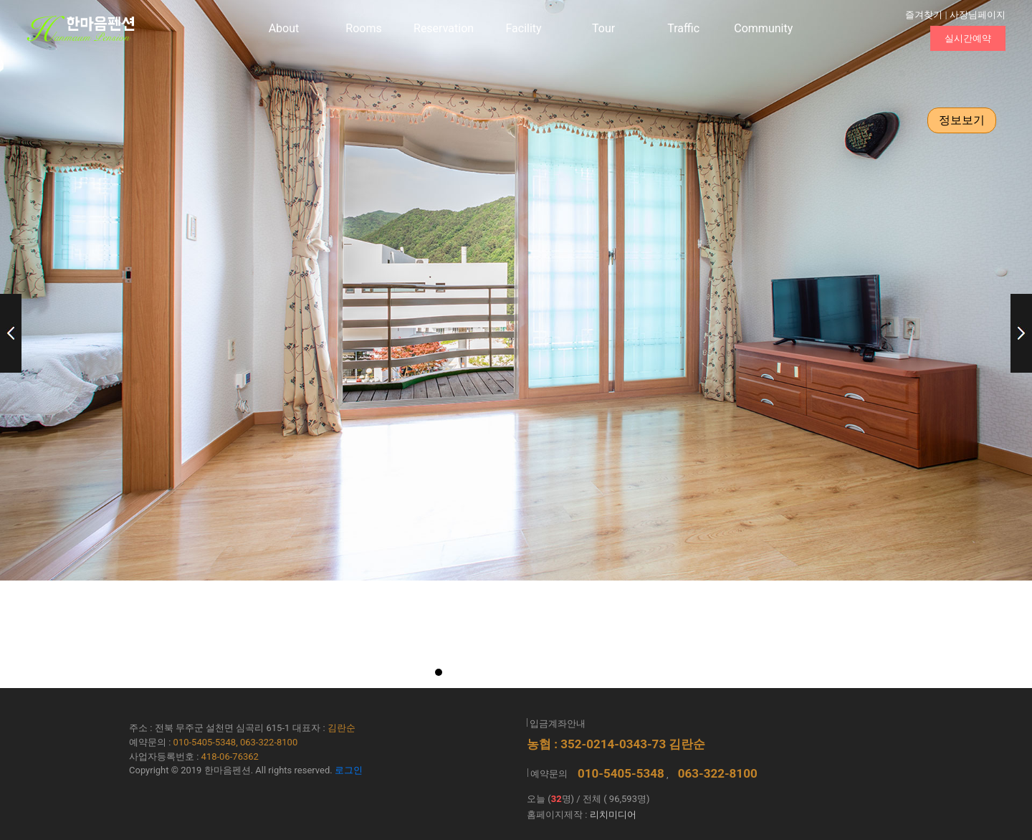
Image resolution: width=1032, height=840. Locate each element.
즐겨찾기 (923, 14)
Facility (524, 28)
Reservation (444, 28)
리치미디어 (613, 814)
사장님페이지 (977, 14)
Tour (603, 28)
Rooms (363, 28)
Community (763, 28)
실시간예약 (968, 38)
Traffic (683, 28)
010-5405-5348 (621, 773)
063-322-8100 (718, 773)
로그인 (349, 770)
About (284, 28)
